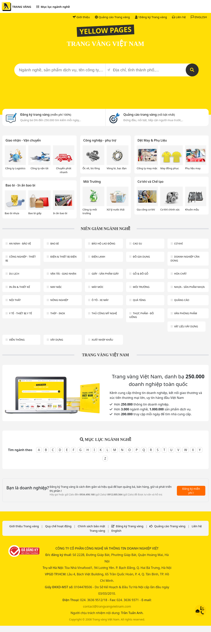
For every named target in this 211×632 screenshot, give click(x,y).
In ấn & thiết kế (19, 287)
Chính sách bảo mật (91, 526)
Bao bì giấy (34, 213)
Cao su (137, 243)
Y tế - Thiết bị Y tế (20, 313)
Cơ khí (178, 243)
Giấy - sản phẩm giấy (105, 273)
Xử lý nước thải (116, 209)
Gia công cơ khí (146, 209)
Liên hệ (179, 17)
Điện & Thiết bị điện (63, 256)
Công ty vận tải (39, 168)
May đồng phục (169, 168)
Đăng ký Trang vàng (151, 17)
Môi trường (141, 287)
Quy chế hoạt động (58, 526)
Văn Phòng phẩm (185, 313)
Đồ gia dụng (141, 256)
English (116, 531)
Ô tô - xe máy (100, 300)
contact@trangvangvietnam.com (107, 606)
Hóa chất (180, 273)
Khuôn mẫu (192, 209)
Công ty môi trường (90, 211)
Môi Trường (92, 181)
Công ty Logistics (15, 168)
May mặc (56, 287)
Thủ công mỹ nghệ (104, 313)
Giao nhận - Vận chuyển (23, 140)
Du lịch (14, 273)
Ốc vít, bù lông (91, 168)
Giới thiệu (81, 17)
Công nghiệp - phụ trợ (99, 140)
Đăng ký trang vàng (45, 114)
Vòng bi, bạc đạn (116, 168)
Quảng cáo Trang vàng (112, 17)
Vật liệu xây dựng (186, 326)
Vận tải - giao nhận (63, 273)
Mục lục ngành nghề (53, 7)
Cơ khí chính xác (170, 209)
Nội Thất (15, 300)
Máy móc (97, 287)
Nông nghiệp (59, 300)
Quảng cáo (181, 300)
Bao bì (54, 243)
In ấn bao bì (60, 213)
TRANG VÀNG (21, 7)
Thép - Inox (57, 313)
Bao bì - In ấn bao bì (20, 185)
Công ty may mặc (147, 168)
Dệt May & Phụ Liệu (152, 140)
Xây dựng (56, 339)
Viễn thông (17, 339)
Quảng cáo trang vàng (149, 114)
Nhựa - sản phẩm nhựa (189, 287)
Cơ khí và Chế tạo (150, 181)
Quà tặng (139, 300)
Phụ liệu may (193, 168)
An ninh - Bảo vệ (20, 243)
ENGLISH (199, 17)
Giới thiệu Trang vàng (24, 526)
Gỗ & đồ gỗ (140, 273)
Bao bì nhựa (12, 213)
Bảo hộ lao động (103, 243)
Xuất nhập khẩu (102, 339)
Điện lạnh (98, 256)
